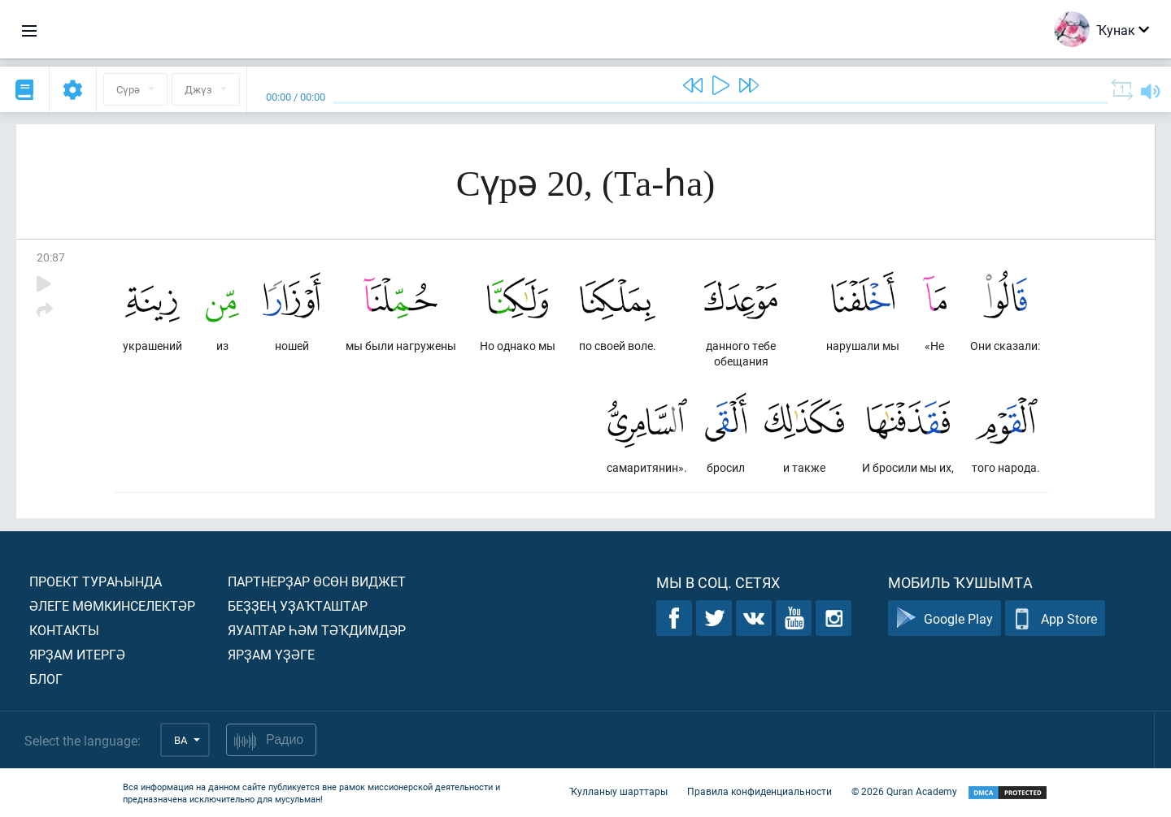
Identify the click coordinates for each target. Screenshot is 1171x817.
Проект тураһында (95, 581)
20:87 (51, 257)
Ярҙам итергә (77, 654)
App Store (1055, 618)
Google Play (944, 618)
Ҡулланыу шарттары (618, 791)
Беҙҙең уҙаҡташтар (298, 605)
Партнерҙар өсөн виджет (317, 581)
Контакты (64, 629)
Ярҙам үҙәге (271, 654)
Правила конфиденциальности (759, 791)
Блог (46, 678)
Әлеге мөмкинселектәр (112, 605)
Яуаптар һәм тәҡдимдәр (317, 629)
